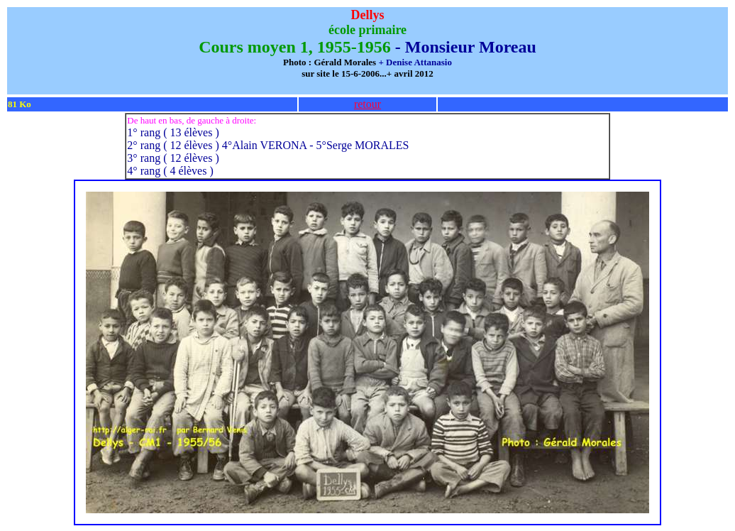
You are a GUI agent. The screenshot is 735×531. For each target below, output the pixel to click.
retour (367, 104)
